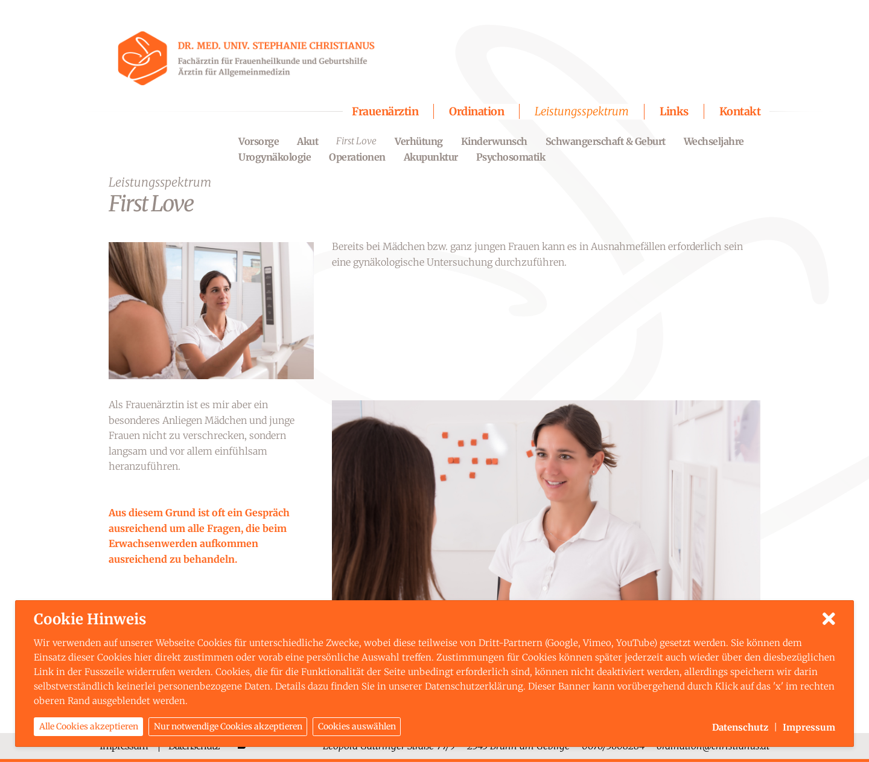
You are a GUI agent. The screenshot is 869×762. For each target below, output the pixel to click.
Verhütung (419, 141)
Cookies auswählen (357, 727)
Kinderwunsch (494, 141)
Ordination (476, 111)
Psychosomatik (511, 157)
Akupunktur (431, 157)
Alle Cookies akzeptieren (88, 727)
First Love (356, 141)
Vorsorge (258, 141)
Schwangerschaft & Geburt (606, 141)
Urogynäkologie (274, 157)
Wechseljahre (714, 141)
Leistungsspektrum (582, 111)
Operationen (357, 157)
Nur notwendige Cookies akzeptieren (228, 727)
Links (674, 111)
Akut (307, 141)
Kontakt (740, 111)
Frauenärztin (385, 111)
